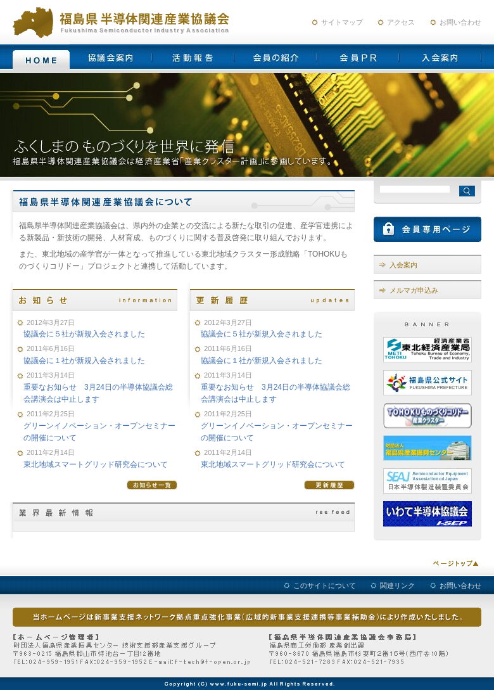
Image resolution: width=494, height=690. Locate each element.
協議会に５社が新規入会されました (84, 333)
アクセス (401, 22)
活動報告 (193, 57)
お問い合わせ (460, 22)
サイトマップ (342, 22)
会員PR (358, 57)
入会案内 (440, 57)
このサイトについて (324, 585)
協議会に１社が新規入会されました (84, 360)
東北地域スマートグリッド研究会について (95, 464)
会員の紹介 (275, 57)
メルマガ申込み (414, 290)
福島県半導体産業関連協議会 (123, 22)
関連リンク (397, 585)
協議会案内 (111, 57)
